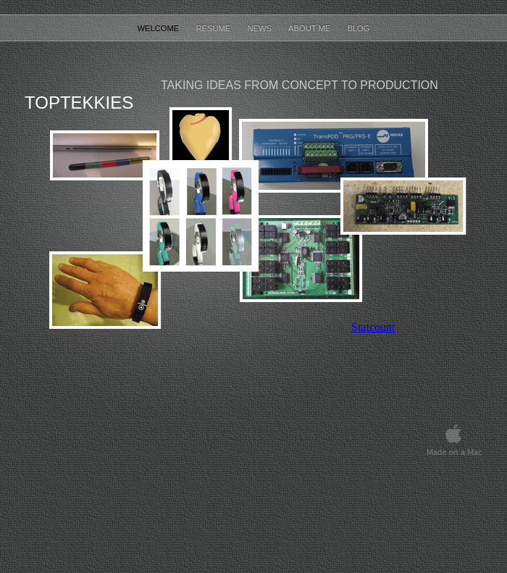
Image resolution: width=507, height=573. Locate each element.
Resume (214, 28)
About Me (310, 28)
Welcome (159, 28)
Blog (358, 28)
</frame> (373, 327)
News (260, 28)
